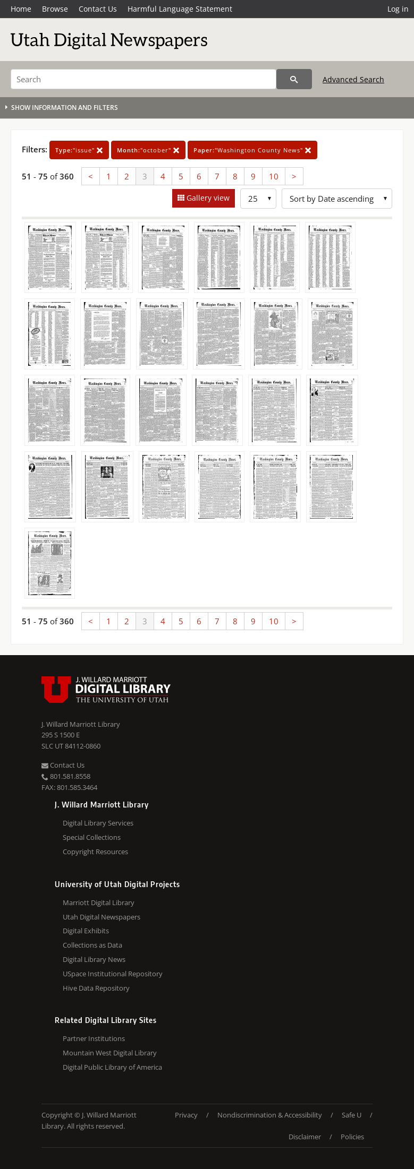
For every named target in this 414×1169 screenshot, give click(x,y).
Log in (398, 9)
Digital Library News (94, 959)
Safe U (351, 1115)
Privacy (186, 1115)
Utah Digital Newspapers (101, 917)
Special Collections (92, 837)
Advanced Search (353, 79)
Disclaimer (305, 1136)
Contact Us (98, 9)
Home (21, 9)
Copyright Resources (95, 851)
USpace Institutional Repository (113, 973)
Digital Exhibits (86, 930)
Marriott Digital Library (98, 902)
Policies (352, 1136)
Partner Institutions (94, 1038)
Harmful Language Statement (180, 9)
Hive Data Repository (96, 988)
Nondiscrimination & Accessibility (269, 1115)
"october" (148, 150)
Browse (55, 9)
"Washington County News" (252, 150)
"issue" (79, 150)
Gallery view (207, 198)
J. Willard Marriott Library (80, 724)
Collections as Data (92, 945)
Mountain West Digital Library (110, 1053)
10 (273, 176)
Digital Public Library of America (112, 1067)
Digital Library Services (98, 823)
